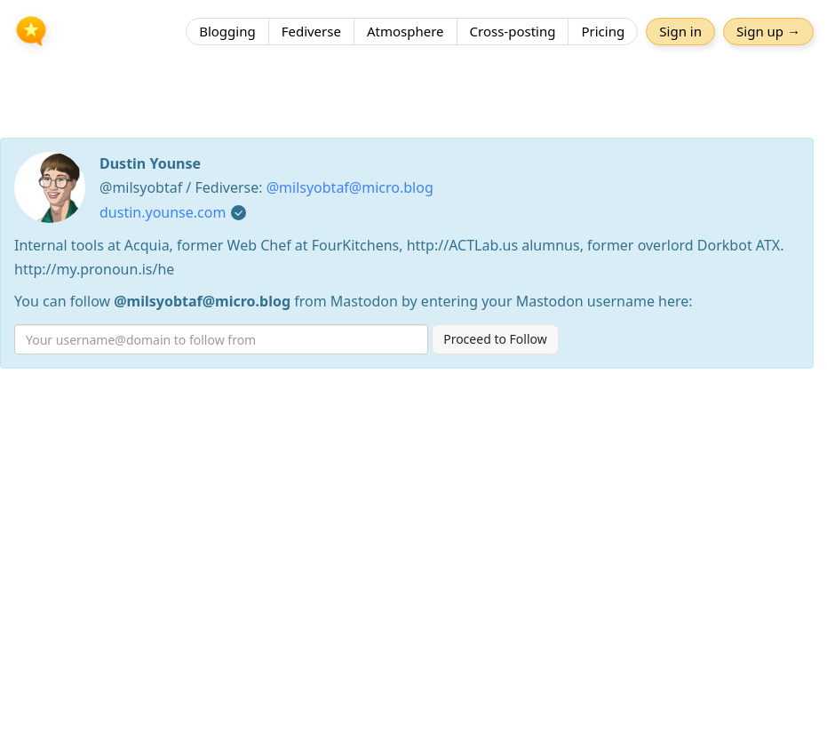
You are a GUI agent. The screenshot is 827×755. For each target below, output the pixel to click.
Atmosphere (405, 31)
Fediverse (311, 31)
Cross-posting (513, 31)
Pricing (602, 31)
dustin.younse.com (162, 212)
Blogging (227, 31)
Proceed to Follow (495, 338)
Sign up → (768, 31)
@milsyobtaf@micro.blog (349, 187)
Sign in (680, 31)
